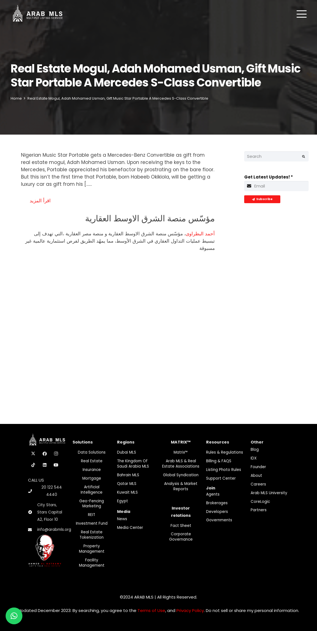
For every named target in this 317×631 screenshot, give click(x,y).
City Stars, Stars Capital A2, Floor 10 (49, 512)
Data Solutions (92, 452)
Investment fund (92, 523)
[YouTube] (56, 465)
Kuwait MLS (127, 492)
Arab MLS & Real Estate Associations (180, 463)
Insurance (92, 469)
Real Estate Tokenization (92, 534)
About (256, 475)
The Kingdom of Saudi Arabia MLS (133, 463)
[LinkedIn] (44, 465)
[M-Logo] (38, 14)
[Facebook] (44, 454)
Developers (217, 511)
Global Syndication (181, 475)
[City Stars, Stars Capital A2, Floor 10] (32, 512)
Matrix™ (181, 452)
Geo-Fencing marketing (91, 503)
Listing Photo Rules (223, 469)
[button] (301, 14)
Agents (213, 494)
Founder (258, 467)
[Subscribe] (262, 199)
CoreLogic (260, 501)
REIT (91, 514)
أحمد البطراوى (200, 233)
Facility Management (91, 562)
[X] (33, 454)
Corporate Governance (181, 536)
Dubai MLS (126, 452)
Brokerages (217, 503)
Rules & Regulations (224, 452)
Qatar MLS (126, 483)
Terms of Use (151, 610)
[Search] (276, 156)
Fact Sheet (181, 525)
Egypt (122, 501)
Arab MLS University (269, 493)
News (122, 519)
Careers (258, 484)
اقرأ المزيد (40, 200)
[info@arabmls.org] (32, 530)
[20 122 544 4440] (32, 491)
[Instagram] (56, 454)
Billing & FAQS (218, 461)
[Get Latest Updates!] (276, 186)
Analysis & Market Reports (180, 486)
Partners (259, 510)
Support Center (221, 478)
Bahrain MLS (128, 475)
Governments (219, 520)
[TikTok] (33, 465)
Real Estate (91, 461)
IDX (254, 458)
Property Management (91, 548)
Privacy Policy (190, 610)
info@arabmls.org (54, 529)
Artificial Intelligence (91, 489)
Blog (255, 449)
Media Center (130, 527)
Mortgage (91, 478)
